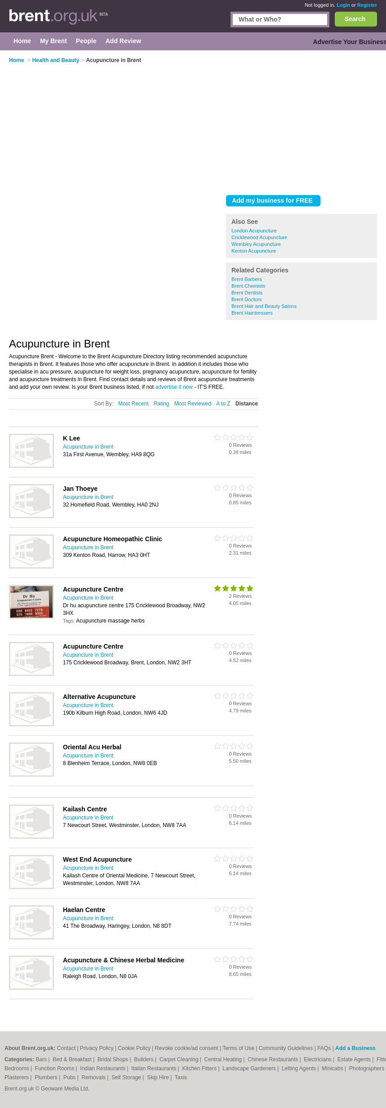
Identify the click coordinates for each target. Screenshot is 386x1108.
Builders (144, 1059)
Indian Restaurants (103, 1068)
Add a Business (355, 1048)
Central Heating (224, 1059)
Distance (246, 403)
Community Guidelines (286, 1048)
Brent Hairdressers (252, 313)
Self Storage (126, 1077)
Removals (94, 1077)
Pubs (70, 1077)
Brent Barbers (246, 279)
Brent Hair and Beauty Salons (264, 306)
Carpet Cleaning (180, 1059)
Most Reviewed (192, 403)
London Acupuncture (254, 230)
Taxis (181, 1077)
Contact (66, 1048)
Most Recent (133, 403)
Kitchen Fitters (200, 1068)
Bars (41, 1059)
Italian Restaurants (154, 1068)
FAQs (324, 1048)
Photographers (367, 1068)
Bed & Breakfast (73, 1059)
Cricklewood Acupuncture (259, 237)
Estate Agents (354, 1059)
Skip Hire (158, 1077)
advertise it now (174, 387)
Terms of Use (238, 1048)
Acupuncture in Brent (88, 447)
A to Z (223, 403)
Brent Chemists (248, 286)
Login (343, 5)
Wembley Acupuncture (256, 244)
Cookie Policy (134, 1048)
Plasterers (17, 1077)
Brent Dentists (246, 292)
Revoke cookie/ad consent (186, 1048)
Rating (161, 403)
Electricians (318, 1059)
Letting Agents (299, 1068)
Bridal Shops (113, 1059)
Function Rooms (55, 1068)
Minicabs (333, 1068)
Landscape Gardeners (249, 1068)
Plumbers (47, 1077)
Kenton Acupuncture (253, 251)
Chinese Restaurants (273, 1059)
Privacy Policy (97, 1048)
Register (367, 5)
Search (355, 18)
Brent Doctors (246, 299)
